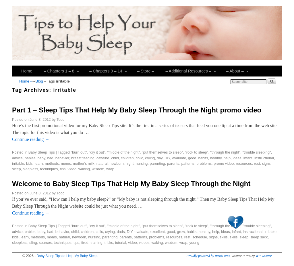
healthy (216, 158)
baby (41, 158)
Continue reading (30, 139)
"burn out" (79, 152)
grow (181, 231)
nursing (142, 163)
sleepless (30, 169)
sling (33, 242)
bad (50, 158)
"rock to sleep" (196, 152)
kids (29, 163)
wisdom (98, 169)
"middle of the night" (123, 152)
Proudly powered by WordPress (208, 256)
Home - (25, 81)
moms (66, 163)
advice (17, 158)
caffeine (102, 158)
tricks (109, 242)
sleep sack (259, 237)
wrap (110, 169)
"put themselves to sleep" (162, 152)
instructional (264, 158)
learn (39, 163)
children (127, 158)
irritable (18, 163)
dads (121, 231)
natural (102, 163)
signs (266, 163)
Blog (39, 81)
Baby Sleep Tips (41, 152)
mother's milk (83, 163)
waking (84, 169)
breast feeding (82, 158)
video (72, 169)
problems (204, 163)
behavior (62, 158)
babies (30, 158)
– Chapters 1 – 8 (58, 72)
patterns (187, 163)
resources (244, 163)
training (96, 242)
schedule (199, 237)
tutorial (120, 242)
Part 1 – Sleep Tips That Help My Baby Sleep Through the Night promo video (136, 110)
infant (247, 158)
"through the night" (225, 152)
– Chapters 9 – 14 (105, 72)
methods (52, 163)
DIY (167, 158)
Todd (61, 119)
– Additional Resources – (188, 72)
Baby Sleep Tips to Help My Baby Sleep (67, 256)
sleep (16, 169)
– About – (234, 72)
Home (26, 71)
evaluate (179, 158)
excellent (157, 231)
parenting (157, 163)
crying (150, 158)
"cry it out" (97, 152)
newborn (117, 163)
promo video (224, 163)
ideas (237, 158)
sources (45, 242)
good (192, 158)
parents (173, 163)
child (115, 158)
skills (234, 237)
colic (139, 158)
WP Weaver (264, 256)
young (194, 242)
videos (144, 242)
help (227, 158)
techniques (49, 169)
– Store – (145, 71)
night (130, 163)
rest (257, 163)
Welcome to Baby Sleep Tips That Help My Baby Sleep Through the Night (131, 183)
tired (84, 242)
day (160, 158)
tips (63, 169)
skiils (224, 237)
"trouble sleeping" (256, 152)
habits (203, 158)
